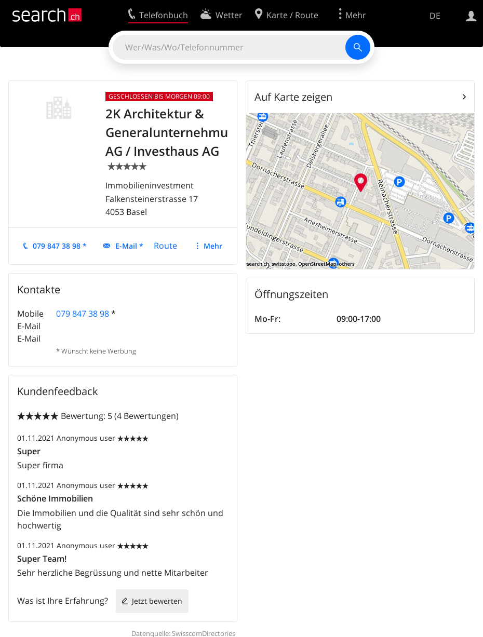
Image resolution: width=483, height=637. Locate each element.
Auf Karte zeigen (293, 97)
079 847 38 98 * (60, 246)
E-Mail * (129, 246)
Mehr (213, 246)
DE (435, 15)
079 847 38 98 (82, 313)
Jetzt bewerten (157, 601)
